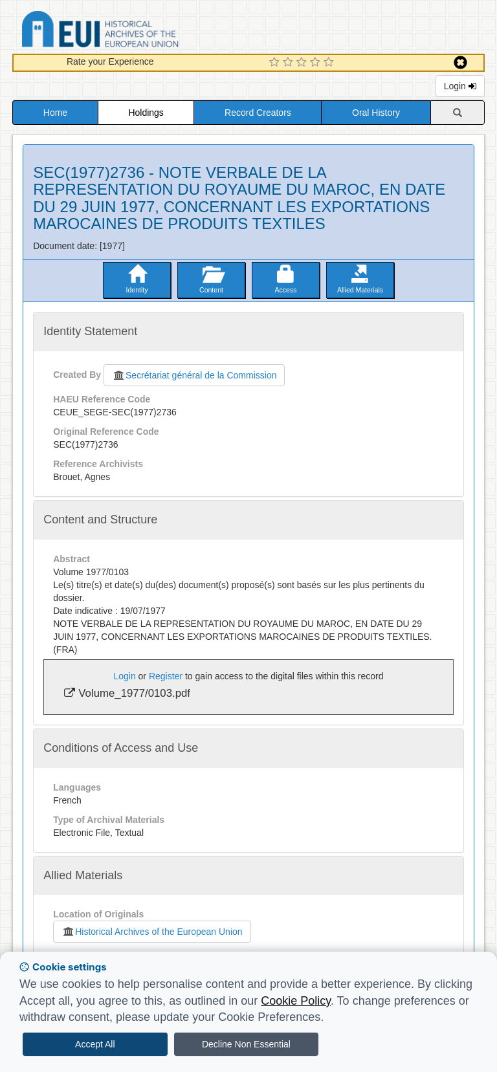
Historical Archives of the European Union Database (136, 31)
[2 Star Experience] (289, 63)
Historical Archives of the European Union (151, 931)
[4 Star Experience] (317, 63)
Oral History (376, 112)
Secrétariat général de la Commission (194, 375)
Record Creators (258, 112)
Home (55, 112)
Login (460, 86)
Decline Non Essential (246, 1044)
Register (165, 676)
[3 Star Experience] (303, 63)
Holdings (145, 112)
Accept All (95, 1044)
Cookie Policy (296, 1000)
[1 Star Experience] (276, 63)
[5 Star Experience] (330, 63)
